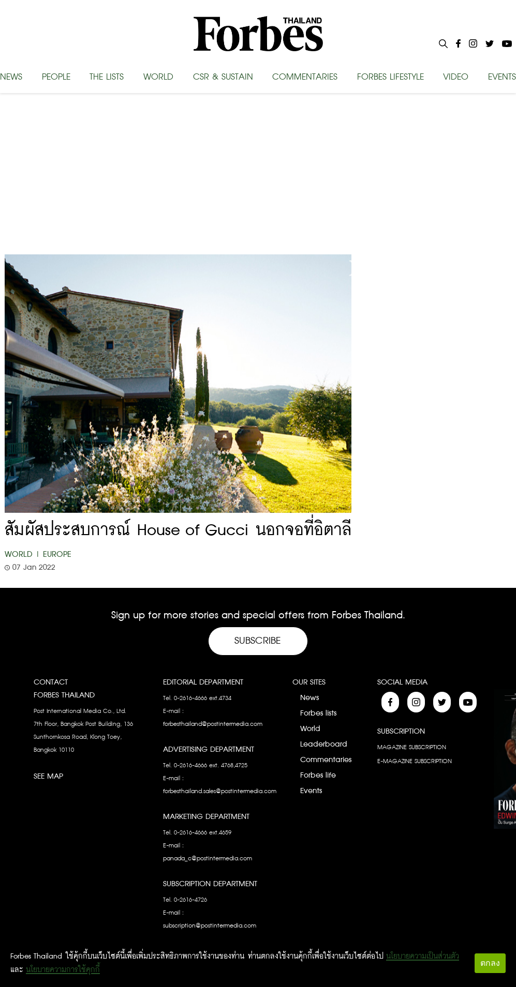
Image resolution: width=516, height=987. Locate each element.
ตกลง (490, 963)
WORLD (158, 77)
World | (22, 554)
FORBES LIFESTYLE (390, 77)
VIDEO (455, 77)
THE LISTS (107, 77)
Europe (57, 554)
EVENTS (502, 77)
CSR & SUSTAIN (223, 77)
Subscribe (257, 640)
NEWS (11, 77)
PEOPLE (56, 77)
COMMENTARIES (304, 77)
